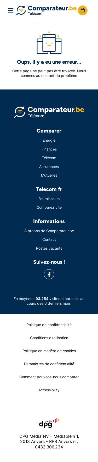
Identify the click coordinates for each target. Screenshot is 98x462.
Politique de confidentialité (49, 324)
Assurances (49, 166)
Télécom (49, 157)
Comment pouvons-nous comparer (49, 377)
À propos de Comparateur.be (49, 231)
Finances (49, 149)
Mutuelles (49, 175)
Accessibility (49, 390)
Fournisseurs (49, 198)
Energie (49, 140)
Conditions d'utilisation (49, 337)
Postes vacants (49, 248)
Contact (49, 239)
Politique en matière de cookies (49, 351)
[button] (83, 10)
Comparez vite (49, 207)
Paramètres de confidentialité (49, 364)
